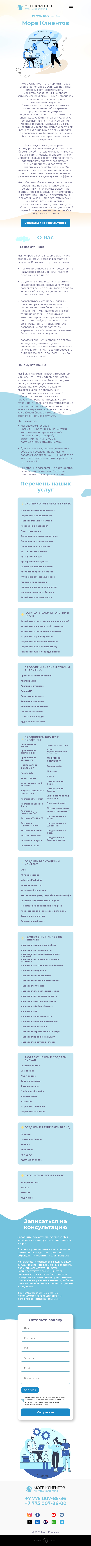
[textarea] (45, 1379)
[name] (45, 1328)
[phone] (45, 1358)
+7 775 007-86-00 (45, 1503)
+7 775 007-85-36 (45, 16)
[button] (45, 223)
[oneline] (45, 1338)
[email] (45, 1368)
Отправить (45, 1412)
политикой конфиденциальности (42, 1403)
